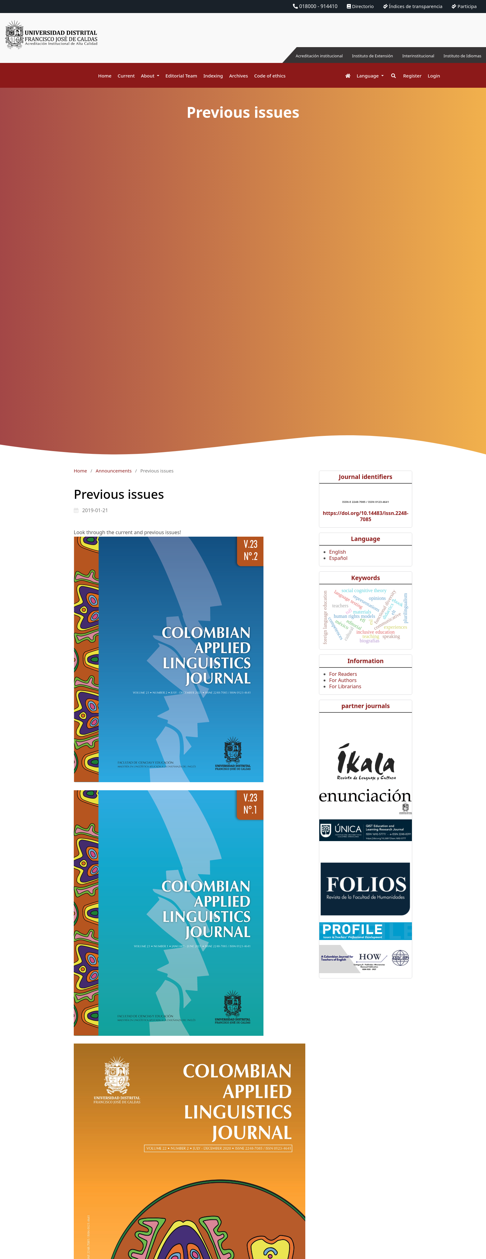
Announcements (114, 471)
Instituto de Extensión (350, 55)
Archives (238, 76)
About (148, 76)
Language (368, 76)
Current (126, 76)
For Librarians (345, 686)
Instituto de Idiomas (457, 55)
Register (412, 76)
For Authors (342, 680)
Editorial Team (181, 76)
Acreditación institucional (286, 55)
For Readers (343, 674)
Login (434, 76)
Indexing (213, 76)
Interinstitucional (405, 55)
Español (338, 558)
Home (104, 76)
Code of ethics (269, 76)
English (337, 551)
